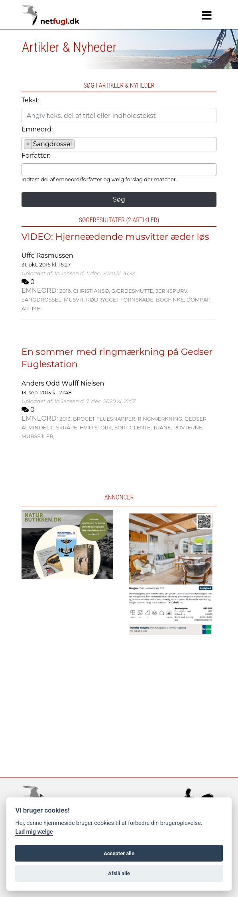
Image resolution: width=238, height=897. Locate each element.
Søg (119, 199)
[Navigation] (207, 15)
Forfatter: (36, 155)
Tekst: (30, 100)
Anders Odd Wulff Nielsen (63, 383)
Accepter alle (119, 853)
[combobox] (119, 144)
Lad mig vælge (34, 831)
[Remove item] (28, 144)
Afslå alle (119, 873)
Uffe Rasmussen (47, 255)
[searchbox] (79, 145)
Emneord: (37, 129)
